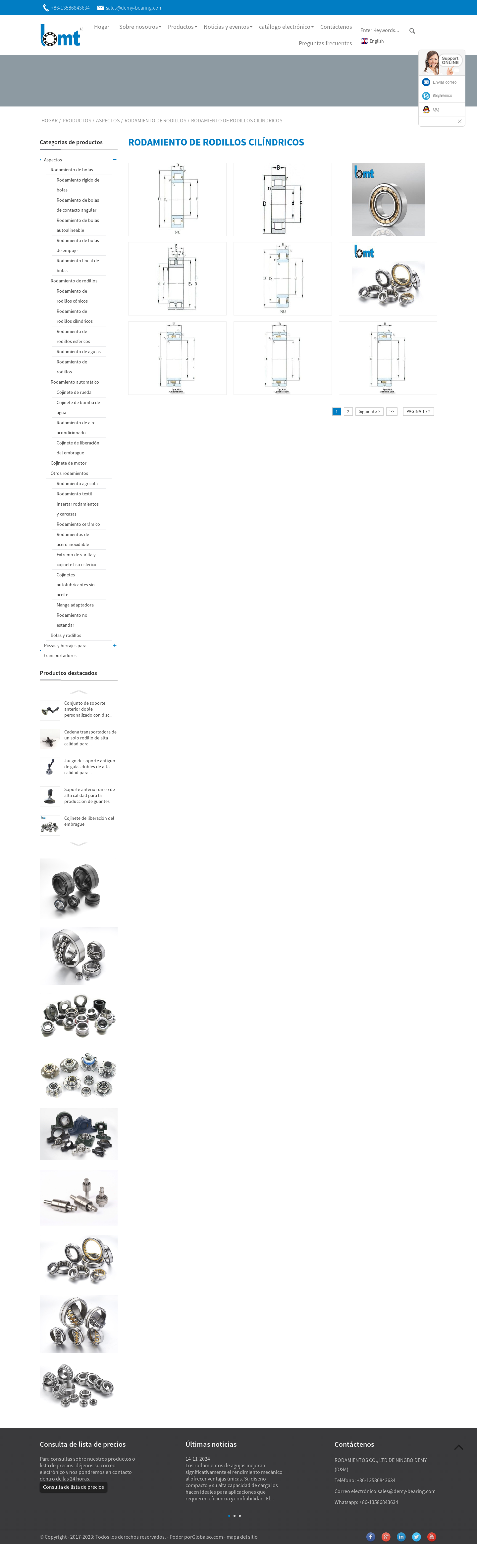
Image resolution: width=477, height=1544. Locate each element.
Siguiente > (369, 411)
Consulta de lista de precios (73, 1486)
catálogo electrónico (284, 26)
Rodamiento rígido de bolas (78, 185)
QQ (436, 109)
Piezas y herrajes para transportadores (81, 649)
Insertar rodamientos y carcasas (78, 509)
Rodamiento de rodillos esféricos (73, 336)
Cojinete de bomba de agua (78, 407)
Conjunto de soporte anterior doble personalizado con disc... (88, 709)
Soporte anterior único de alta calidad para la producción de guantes (89, 795)
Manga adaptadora (75, 605)
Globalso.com (207, 1536)
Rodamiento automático (75, 382)
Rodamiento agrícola (77, 483)
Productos (181, 26)
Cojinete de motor (68, 463)
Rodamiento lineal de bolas (78, 265)
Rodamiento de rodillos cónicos (72, 296)
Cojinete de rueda (74, 392)
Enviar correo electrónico (444, 89)
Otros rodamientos (69, 473)
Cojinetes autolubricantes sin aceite (76, 585)
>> (392, 411)
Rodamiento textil (74, 494)
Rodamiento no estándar (72, 620)
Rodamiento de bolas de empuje (78, 245)
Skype (438, 96)
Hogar (101, 26)
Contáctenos (336, 26)
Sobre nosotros (138, 26)
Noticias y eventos (226, 26)
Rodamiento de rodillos (155, 120)
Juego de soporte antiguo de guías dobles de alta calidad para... (89, 766)
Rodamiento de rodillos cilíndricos (236, 120)
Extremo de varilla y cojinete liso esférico (76, 559)
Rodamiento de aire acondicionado (76, 428)
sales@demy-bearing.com (407, 1491)
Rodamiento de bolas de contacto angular (78, 205)
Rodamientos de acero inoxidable (73, 539)
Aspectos (108, 120)
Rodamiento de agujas (79, 352)
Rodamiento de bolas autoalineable (78, 225)
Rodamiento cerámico (78, 524)
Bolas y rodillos (66, 635)
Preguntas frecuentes (325, 43)
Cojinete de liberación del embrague (78, 448)
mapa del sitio (242, 1536)
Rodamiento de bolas (72, 170)
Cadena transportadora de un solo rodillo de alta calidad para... (90, 738)
